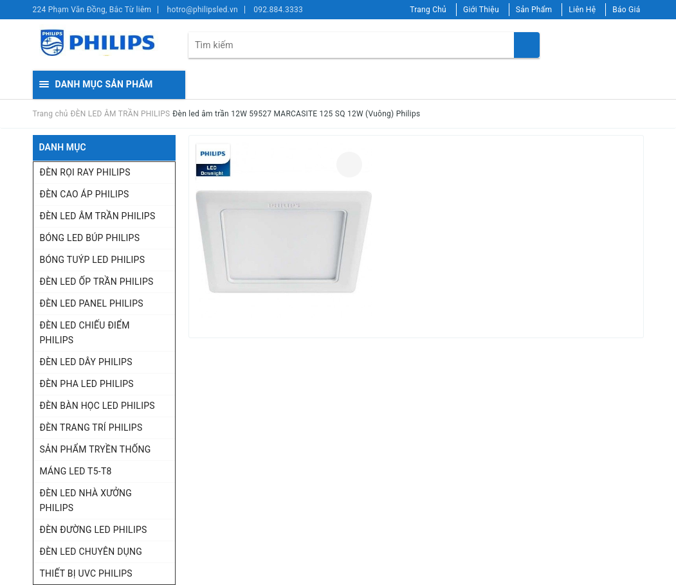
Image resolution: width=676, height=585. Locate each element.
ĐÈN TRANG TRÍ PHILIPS (91, 427)
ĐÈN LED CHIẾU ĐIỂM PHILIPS (85, 332)
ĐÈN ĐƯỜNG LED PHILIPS (93, 530)
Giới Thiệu (481, 9)
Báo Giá (626, 9)
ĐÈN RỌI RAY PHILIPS (85, 172)
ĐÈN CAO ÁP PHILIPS (84, 194)
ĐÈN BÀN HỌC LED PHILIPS (97, 406)
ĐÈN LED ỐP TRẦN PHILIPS (97, 281)
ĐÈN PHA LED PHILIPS (87, 384)
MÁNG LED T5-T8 (76, 471)
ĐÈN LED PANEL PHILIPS (91, 303)
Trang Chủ (428, 9)
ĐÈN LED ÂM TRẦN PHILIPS (98, 216)
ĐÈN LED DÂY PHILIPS (86, 362)
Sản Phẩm (534, 9)
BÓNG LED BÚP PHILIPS (90, 238)
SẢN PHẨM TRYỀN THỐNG (95, 449)
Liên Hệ (582, 9)
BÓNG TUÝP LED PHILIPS (92, 260)
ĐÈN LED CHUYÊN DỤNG (91, 551)
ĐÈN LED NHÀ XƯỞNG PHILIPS (86, 500)
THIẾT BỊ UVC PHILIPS (86, 573)
